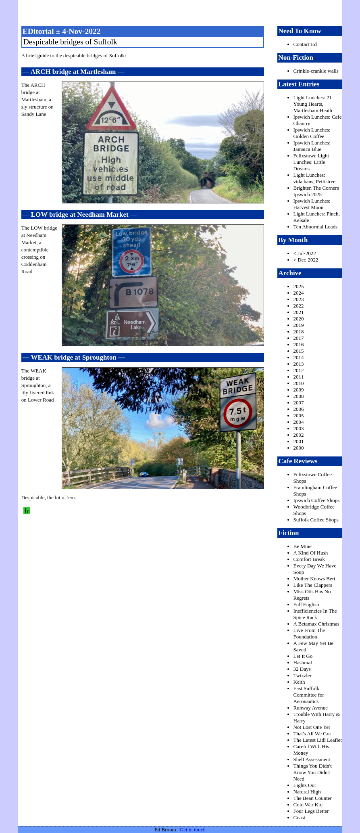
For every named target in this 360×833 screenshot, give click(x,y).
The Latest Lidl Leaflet (317, 740)
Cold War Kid (308, 805)
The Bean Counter (312, 798)
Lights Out (304, 785)
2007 (298, 403)
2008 (298, 396)
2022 (298, 306)
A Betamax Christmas (316, 624)
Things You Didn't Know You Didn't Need (312, 772)
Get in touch (193, 830)
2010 (298, 383)
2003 (298, 428)
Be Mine (302, 546)
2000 (298, 448)
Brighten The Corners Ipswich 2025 (316, 191)
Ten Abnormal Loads (315, 227)
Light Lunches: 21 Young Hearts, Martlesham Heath (312, 103)
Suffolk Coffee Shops (316, 520)
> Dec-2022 (305, 260)
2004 (298, 422)
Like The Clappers (313, 585)
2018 (298, 332)
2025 (298, 286)
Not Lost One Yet (311, 727)
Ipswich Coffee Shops (316, 500)
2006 (298, 409)
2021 (298, 312)
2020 (298, 319)
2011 (298, 377)
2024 (298, 293)
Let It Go (303, 656)
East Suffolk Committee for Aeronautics (308, 694)
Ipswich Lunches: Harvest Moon (312, 204)
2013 (298, 364)
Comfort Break (309, 559)
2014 (298, 357)
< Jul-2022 (304, 253)
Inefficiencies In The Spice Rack (315, 614)
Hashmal (302, 662)
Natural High (307, 792)
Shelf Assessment (311, 759)
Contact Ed (305, 44)
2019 (298, 325)
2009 (298, 390)
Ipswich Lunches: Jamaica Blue (312, 146)
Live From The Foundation (309, 633)
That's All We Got (312, 733)
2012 (298, 370)
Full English (306, 604)
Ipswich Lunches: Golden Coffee (312, 133)
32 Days (302, 669)
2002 (298, 435)
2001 (298, 441)
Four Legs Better (311, 811)
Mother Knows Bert (314, 579)
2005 (298, 415)
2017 (298, 338)
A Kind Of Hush (310, 553)
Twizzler (302, 675)
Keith (299, 682)
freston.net (182, 12)
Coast (299, 817)
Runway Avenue (310, 708)
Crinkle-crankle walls (316, 71)
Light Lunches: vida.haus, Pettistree (314, 178)
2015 (298, 351)
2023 (298, 299)
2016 (298, 344)
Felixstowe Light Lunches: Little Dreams (311, 162)
